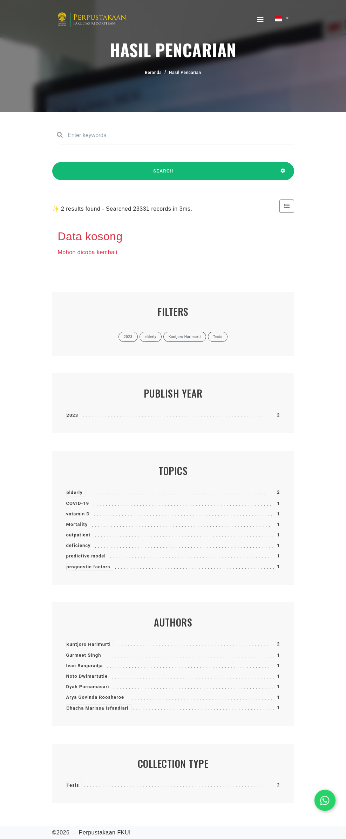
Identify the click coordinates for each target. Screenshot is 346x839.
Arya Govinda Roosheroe (95, 697)
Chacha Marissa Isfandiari (98, 708)
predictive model (86, 556)
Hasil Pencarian (185, 72)
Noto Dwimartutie (87, 676)
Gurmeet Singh (83, 655)
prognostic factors (88, 566)
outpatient (78, 534)
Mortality (77, 524)
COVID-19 (77, 503)
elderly (75, 492)
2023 (73, 415)
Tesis (73, 785)
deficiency (78, 545)
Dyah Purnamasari (87, 686)
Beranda (153, 72)
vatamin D (78, 513)
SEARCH (164, 174)
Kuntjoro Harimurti (89, 644)
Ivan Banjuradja (84, 665)
